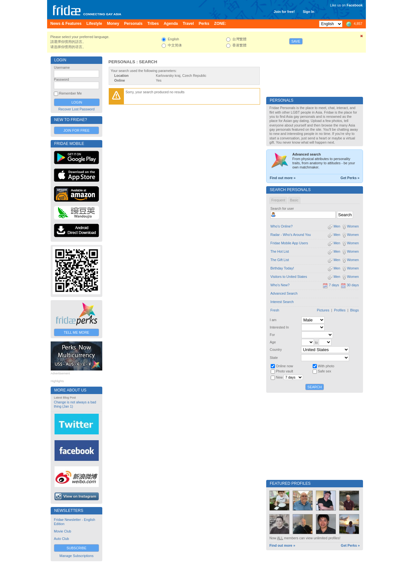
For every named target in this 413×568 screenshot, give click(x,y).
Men (333, 226)
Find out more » (283, 178)
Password (61, 79)
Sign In (308, 12)
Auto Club (61, 539)
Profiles (340, 310)
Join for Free (76, 130)
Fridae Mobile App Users (289, 243)
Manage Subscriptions (76, 556)
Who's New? (279, 285)
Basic (294, 200)
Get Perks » (349, 178)
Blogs (354, 310)
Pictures (323, 310)
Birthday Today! (282, 268)
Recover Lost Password (76, 109)
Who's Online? (281, 226)
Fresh (274, 310)
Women (350, 226)
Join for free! (284, 12)
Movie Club (62, 531)
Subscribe (76, 548)
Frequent (278, 200)
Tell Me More (76, 332)
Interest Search (282, 302)
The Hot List (279, 251)
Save (295, 41)
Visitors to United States (288, 277)
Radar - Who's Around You (290, 235)
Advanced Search (283, 293)
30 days (350, 285)
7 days (331, 285)
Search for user (282, 208)
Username (62, 67)
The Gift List (279, 260)
